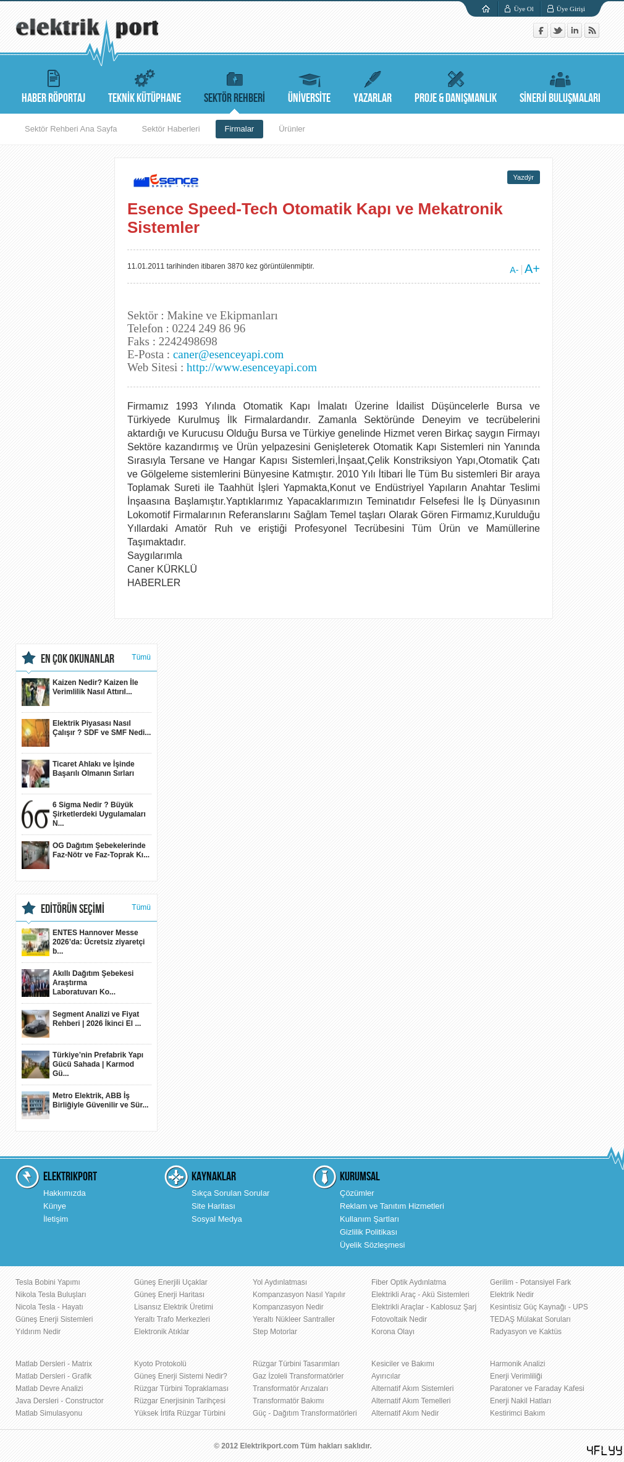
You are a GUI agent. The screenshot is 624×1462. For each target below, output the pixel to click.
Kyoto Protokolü (160, 1363)
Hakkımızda (64, 1193)
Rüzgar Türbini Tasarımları (296, 1363)
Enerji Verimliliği (516, 1376)
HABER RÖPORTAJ (53, 85)
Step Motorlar (275, 1331)
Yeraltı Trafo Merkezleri (172, 1319)
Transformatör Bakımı (288, 1401)
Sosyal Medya (217, 1219)
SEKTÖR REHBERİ (234, 85)
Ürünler (292, 128)
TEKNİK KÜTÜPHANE (144, 85)
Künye (54, 1206)
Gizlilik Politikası (368, 1232)
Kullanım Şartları (369, 1219)
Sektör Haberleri (171, 128)
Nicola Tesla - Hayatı (49, 1307)
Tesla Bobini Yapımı (47, 1282)
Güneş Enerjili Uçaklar (171, 1282)
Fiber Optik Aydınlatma (408, 1282)
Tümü (141, 657)
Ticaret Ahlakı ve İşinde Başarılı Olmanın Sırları (78, 774)
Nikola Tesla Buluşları (50, 1294)
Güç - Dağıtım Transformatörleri (305, 1413)
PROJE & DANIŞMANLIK (456, 85)
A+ (532, 268)
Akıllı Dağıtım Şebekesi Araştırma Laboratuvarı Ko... (77, 983)
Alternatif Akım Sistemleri (412, 1388)
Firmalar (240, 128)
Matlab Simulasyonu (48, 1413)
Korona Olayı (393, 1331)
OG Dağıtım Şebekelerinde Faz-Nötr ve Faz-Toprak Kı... (86, 855)
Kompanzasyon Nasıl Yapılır (299, 1294)
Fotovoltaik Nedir (399, 1319)
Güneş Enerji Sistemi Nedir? (180, 1376)
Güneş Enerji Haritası (169, 1294)
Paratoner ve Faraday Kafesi (537, 1388)
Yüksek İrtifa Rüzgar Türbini (180, 1413)
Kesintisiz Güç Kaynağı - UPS (539, 1307)
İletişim (55, 1219)
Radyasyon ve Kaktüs (526, 1331)
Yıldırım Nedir (38, 1331)
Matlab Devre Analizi (49, 1388)
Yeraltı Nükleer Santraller (294, 1319)
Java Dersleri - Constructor (59, 1401)
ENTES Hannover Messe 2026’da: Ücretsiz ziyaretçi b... (83, 942)
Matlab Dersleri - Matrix (53, 1363)
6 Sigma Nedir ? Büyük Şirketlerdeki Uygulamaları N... (84, 814)
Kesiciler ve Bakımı (402, 1363)
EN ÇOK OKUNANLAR (77, 659)
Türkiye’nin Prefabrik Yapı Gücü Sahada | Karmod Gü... (82, 1064)
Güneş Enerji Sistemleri (54, 1319)
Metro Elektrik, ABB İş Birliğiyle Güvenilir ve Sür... (85, 1105)
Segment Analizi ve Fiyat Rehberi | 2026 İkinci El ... (81, 1024)
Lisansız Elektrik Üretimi (173, 1307)
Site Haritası (213, 1206)
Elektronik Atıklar (161, 1331)
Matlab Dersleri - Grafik (53, 1376)
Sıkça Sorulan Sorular (230, 1193)
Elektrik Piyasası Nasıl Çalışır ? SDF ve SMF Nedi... (86, 733)
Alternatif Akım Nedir (405, 1413)
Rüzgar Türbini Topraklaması (181, 1388)
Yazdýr (523, 177)
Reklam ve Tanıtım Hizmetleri (392, 1206)
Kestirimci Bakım (517, 1413)
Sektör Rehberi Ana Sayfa (71, 128)
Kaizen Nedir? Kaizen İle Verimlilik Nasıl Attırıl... (80, 692)
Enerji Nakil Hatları (520, 1401)
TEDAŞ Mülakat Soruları (530, 1319)
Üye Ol (524, 8)
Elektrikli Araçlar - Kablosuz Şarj (423, 1307)
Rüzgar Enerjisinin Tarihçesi (180, 1401)
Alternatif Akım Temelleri (411, 1401)
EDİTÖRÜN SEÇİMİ (72, 909)
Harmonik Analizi (517, 1363)
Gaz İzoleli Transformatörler (298, 1376)
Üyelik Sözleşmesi (372, 1245)
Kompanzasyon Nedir (288, 1307)
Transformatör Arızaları (290, 1388)
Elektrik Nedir (512, 1294)
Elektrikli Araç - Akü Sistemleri (420, 1294)
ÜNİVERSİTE (309, 85)
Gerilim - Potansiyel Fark (530, 1282)
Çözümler (357, 1193)
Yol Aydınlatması (280, 1282)
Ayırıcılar (385, 1376)
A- (514, 270)
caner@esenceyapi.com (228, 354)
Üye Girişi (571, 8)
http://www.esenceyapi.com (252, 367)
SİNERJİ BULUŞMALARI (560, 85)
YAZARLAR (372, 85)
